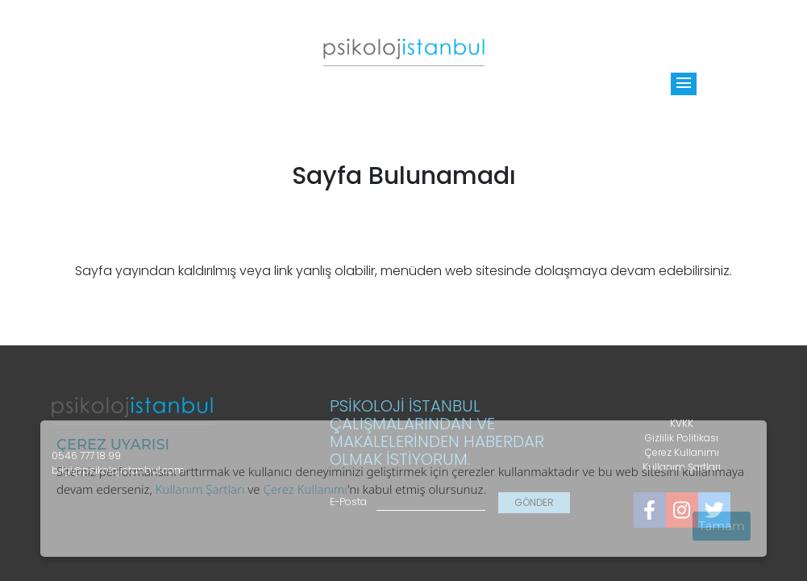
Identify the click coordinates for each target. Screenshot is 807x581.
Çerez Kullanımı (305, 489)
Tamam (721, 525)
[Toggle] (684, 84)
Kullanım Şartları (200, 489)
